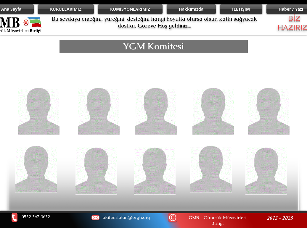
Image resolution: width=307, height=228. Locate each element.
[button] (154, 46)
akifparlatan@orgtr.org (126, 217)
